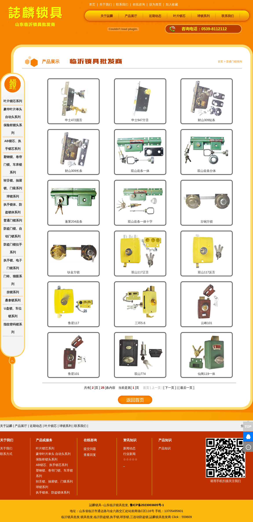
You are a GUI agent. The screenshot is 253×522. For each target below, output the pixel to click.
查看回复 (90, 454)
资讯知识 (129, 440)
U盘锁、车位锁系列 (12, 312)
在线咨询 (90, 440)
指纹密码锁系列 (13, 328)
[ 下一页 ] (169, 387)
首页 (220, 61)
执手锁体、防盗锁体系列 (13, 208)
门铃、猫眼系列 (13, 280)
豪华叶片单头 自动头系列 (13, 113)
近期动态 (155, 16)
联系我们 (228, 16)
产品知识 (165, 440)
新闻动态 (129, 448)
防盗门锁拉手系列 (13, 248)
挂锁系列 (13, 292)
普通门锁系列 (234, 61)
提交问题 (90, 449)
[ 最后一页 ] (186, 387)
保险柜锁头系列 (13, 129)
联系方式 (6, 454)
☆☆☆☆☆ (130, 459)
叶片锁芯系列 (13, 101)
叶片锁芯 (179, 16)
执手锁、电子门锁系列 (13, 264)
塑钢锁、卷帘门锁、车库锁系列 (13, 164)
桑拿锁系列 (12, 300)
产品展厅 (131, 16)
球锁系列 (203, 16)
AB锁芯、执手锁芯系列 (12, 144)
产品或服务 (44, 440)
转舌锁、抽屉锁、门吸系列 (13, 184)
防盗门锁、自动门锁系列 (13, 232)
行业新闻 (129, 454)
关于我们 (6, 440)
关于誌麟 (107, 16)
